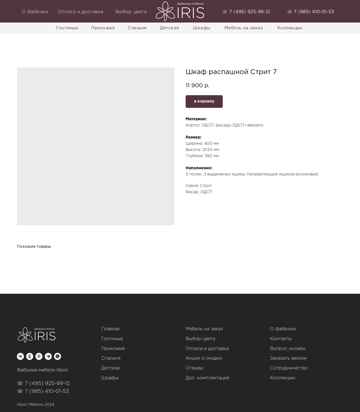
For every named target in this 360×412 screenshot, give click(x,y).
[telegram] (48, 356)
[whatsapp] (57, 356)
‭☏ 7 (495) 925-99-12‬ (246, 12)
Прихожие (113, 349)
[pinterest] (38, 356)
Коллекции (282, 378)
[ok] (29, 356)
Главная (110, 329)
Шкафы (110, 378)
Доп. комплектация (207, 378)
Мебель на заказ (204, 329)
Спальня (110, 358)
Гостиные (112, 339)
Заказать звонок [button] (288, 358)
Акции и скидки (204, 358)
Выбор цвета (200, 339)
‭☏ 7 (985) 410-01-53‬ (310, 12)
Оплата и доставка (207, 349)
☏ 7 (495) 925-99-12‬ (43, 383)
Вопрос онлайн (287, 349)
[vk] (20, 356)
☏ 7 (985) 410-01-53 (43, 391)
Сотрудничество (289, 368)
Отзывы (194, 368)
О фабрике (283, 329)
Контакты (281, 339)
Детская (110, 368)
